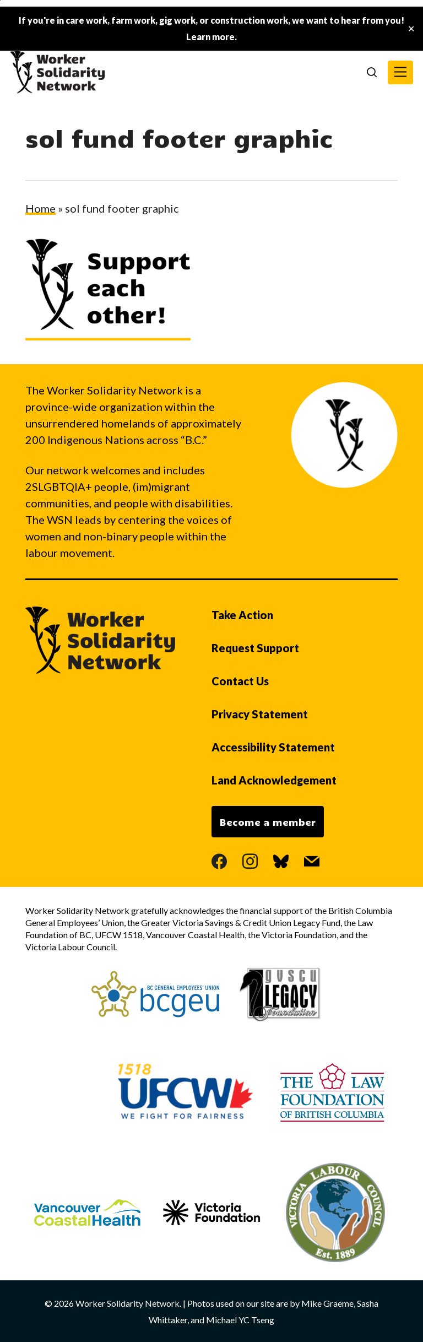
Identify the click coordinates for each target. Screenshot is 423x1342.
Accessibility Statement (273, 747)
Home (40, 208)
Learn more (210, 36)
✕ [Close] (411, 29)
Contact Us (240, 681)
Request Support (255, 647)
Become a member (268, 821)
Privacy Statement (260, 714)
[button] (400, 72)
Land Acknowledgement (274, 780)
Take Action (242, 614)
